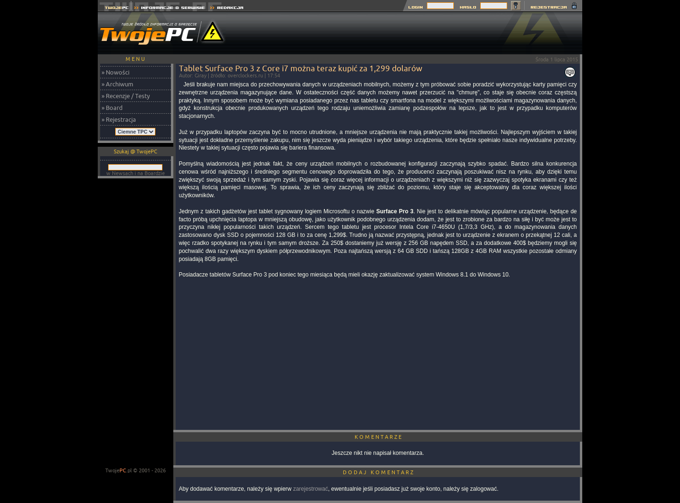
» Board (112, 107)
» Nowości (115, 72)
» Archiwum (117, 84)
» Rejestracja (119, 119)
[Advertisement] (410, 33)
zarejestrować (310, 489)
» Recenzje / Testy (126, 95)
